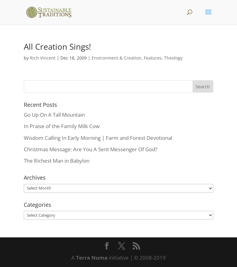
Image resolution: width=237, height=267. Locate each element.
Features (153, 58)
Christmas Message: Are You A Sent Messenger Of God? (90, 149)
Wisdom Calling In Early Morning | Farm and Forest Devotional (98, 137)
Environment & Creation (116, 58)
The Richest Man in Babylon (56, 160)
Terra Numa (91, 257)
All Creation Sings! (57, 46)
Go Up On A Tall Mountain (54, 114)
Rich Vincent (43, 58)
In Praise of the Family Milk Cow (62, 126)
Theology (173, 58)
